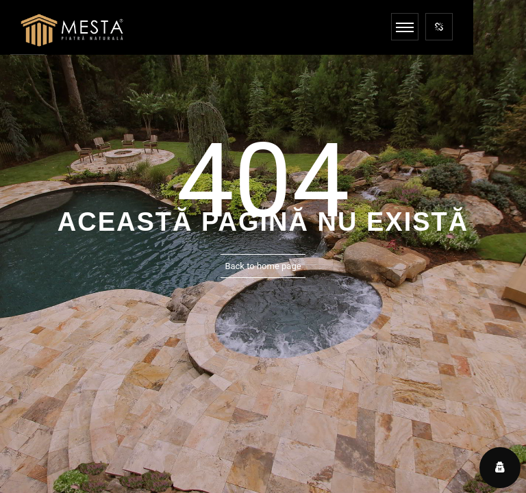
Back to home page (263, 266)
